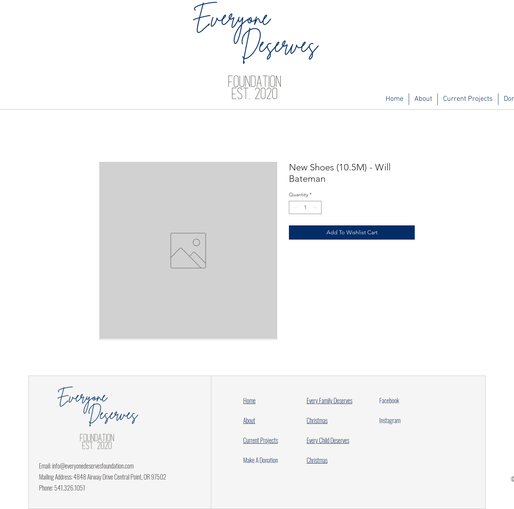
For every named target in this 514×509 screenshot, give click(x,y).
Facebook (389, 400)
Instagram (390, 420)
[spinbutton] (305, 207)
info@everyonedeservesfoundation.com (93, 465)
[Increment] (316, 207)
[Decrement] (294, 207)
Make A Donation (260, 460)
